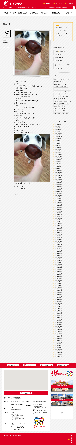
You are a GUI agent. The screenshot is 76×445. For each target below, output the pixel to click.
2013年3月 (57, 340)
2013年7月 (57, 333)
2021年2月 (57, 172)
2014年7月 (57, 312)
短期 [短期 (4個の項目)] (55, 113)
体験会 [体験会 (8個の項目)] (55, 106)
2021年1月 (57, 173)
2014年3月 (57, 319)
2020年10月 (57, 179)
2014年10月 (57, 306)
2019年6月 (57, 207)
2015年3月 (57, 297)
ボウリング (13, 13)
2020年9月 (57, 181)
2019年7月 (57, 205)
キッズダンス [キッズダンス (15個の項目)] (57, 89)
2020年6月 (57, 186)
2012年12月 (57, 345)
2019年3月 (57, 212)
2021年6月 (57, 165)
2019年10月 (57, 200)
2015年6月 (57, 292)
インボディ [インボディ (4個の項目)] (56, 86)
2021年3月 (57, 170)
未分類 (58, 35)
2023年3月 (57, 127)
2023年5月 (57, 124)
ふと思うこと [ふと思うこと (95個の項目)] (57, 84)
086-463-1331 (40, 410)
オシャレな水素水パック (60, 57)
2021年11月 (57, 156)
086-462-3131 (39, 406)
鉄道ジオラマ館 (22, 13)
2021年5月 (57, 166)
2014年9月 (57, 308)
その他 (16, 194)
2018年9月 (57, 223)
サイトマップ (70, 3)
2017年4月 (57, 253)
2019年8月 (57, 204)
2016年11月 (57, 262)
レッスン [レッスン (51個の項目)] (56, 103)
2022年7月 (57, 142)
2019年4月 (57, 211)
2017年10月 (57, 242)
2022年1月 (57, 152)
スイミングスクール (57, 13)
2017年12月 (57, 239)
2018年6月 (57, 228)
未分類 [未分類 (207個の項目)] (63, 110)
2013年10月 (57, 327)
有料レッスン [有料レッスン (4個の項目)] (57, 110)
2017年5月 (57, 251)
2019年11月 (57, 198)
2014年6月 (57, 313)
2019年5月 (57, 209)
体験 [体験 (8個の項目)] (67, 103)
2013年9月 (57, 329)
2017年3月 (57, 255)
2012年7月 (57, 354)
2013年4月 (57, 338)
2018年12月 (57, 218)
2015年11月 (57, 283)
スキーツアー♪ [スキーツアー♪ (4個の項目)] (67, 91)
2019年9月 (57, 202)
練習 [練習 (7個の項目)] (59, 113)
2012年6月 (57, 356)
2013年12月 (57, 324)
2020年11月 (57, 177)
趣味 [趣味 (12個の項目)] (67, 113)
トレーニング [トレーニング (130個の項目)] (63, 93)
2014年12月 (57, 303)
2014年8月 (57, 310)
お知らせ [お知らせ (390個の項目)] (62, 79)
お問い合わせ (59, 3)
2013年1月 (57, 343)
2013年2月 (57, 342)
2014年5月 (57, 315)
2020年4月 (57, 189)
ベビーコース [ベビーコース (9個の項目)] (62, 98)
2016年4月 (57, 274)
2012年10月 (57, 349)
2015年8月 (57, 289)
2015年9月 (57, 287)
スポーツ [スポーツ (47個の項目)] (56, 93)
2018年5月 (57, 230)
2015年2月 (57, 299)
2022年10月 (57, 136)
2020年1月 (57, 195)
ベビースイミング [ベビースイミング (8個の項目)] (58, 101)
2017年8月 (57, 246)
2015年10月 (57, 285)
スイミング (59, 30)
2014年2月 (57, 320)
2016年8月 (57, 267)
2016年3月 (57, 276)
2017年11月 (57, 241)
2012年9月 (57, 350)
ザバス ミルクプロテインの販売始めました (63, 65)
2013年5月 (57, 336)
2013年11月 (57, 326)
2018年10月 (57, 221)
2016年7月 (57, 269)
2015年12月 (57, 281)
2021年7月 (57, 163)
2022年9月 (57, 138)
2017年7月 (57, 248)
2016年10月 (57, 264)
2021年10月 (57, 158)
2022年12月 (57, 133)
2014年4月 (57, 317)
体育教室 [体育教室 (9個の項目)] (62, 103)
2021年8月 (57, 161)
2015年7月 (57, 290)
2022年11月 (57, 134)
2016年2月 (57, 278)
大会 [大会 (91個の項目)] (64, 106)
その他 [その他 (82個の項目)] (67, 79)
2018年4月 (57, 232)
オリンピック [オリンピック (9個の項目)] (64, 86)
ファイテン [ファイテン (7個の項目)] (56, 96)
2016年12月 (57, 260)
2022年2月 (57, 150)
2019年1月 (57, 216)
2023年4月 (57, 126)
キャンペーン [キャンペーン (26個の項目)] (65, 89)
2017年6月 (57, 250)
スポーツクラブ (45, 13)
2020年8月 (57, 182)
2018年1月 (57, 237)
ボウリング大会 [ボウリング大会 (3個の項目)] (67, 101)
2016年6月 (57, 271)
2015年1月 (57, 301)
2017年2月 (57, 257)
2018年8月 (57, 225)
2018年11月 (57, 219)
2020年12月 (57, 175)
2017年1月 (57, 258)
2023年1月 (57, 131)
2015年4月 (57, 296)
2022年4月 (57, 147)
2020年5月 (57, 188)
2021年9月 (57, 159)
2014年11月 (57, 304)
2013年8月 (57, 331)
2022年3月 (57, 149)
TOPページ (48, 3)
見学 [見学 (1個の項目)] (63, 113)
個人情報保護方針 (71, 439)
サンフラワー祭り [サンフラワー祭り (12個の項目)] (58, 91)
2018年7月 (57, 227)
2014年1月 (57, 322)
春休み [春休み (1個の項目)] (63, 108)
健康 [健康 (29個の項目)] (60, 106)
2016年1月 (57, 280)
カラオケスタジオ (34, 13)
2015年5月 (57, 294)
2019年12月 (57, 196)
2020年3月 (57, 191)
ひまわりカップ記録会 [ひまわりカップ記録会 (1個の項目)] (59, 81)
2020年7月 (57, 184)
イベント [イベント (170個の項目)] (64, 84)
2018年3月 (57, 234)
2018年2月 (57, 235)
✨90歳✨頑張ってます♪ (60, 51)
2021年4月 (57, 168)
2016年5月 (57, 273)
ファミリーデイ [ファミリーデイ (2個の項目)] (64, 96)
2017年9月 (57, 244)
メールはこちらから (37, 404)
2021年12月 (57, 154)
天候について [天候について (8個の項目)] (57, 108)
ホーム (6, 13)
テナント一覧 (68, 13)
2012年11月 (57, 347)
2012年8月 (57, 352)
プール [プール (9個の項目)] (55, 98)
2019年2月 (57, 214)
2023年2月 (57, 129)
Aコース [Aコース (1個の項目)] (56, 79)
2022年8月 (57, 140)
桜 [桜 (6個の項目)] (67, 110)
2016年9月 (57, 265)
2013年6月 (57, 335)
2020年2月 (57, 193)
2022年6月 (57, 143)
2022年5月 (57, 145)
